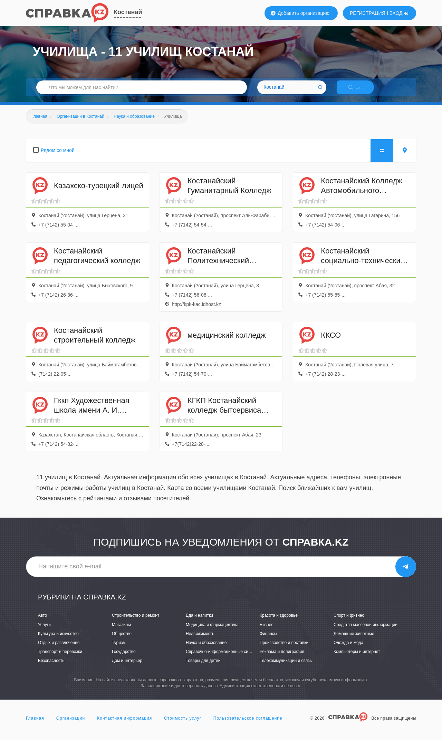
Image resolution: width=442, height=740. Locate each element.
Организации (70, 724)
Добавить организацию (300, 13)
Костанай (128, 12)
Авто (42, 621)
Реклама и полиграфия (282, 657)
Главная (35, 724)
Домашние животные (354, 639)
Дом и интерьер (127, 666)
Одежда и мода (348, 648)
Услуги (44, 630)
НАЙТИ (360, 91)
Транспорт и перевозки (60, 657)
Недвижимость (200, 639)
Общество (122, 639)
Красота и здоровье (279, 621)
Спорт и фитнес (349, 621)
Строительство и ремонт (135, 621)
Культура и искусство (58, 639)
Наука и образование (206, 648)
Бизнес (266, 630)
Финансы (268, 639)
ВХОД (399, 13)
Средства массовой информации (365, 630)
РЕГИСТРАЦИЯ (367, 13)
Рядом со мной (58, 156)
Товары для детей (203, 666)
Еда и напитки (199, 621)
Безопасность (51, 666)
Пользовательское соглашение (247, 724)
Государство (124, 657)
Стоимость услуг (182, 724)
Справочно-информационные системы (223, 657)
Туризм (119, 648)
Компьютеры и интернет (357, 657)
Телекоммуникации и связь (286, 666)
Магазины (121, 630)
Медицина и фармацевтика (212, 630)
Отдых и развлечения (58, 648)
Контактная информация (124, 724)
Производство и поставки (284, 648)
